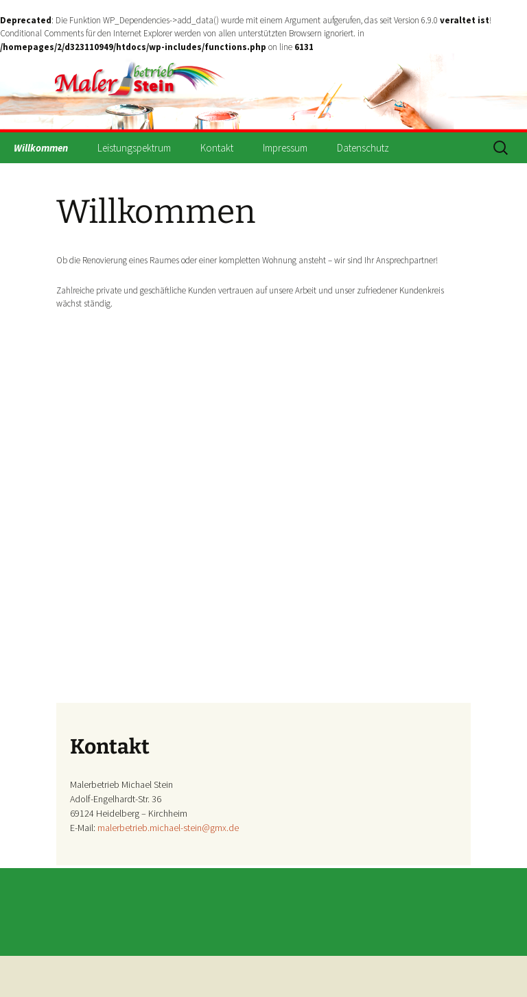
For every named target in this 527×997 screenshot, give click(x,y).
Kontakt (216, 147)
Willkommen (41, 147)
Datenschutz (363, 147)
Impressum (285, 147)
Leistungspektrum (134, 147)
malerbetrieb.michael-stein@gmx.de (168, 827)
